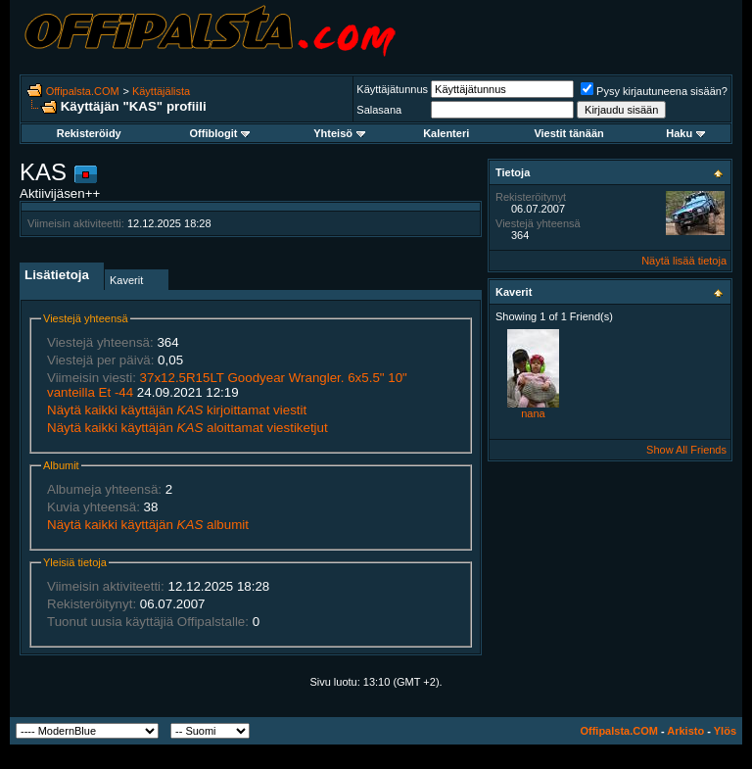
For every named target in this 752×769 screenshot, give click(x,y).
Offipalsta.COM (82, 91)
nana (532, 413)
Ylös (725, 731)
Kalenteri (446, 133)
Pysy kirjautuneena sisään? (654, 91)
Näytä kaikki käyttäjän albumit (148, 524)
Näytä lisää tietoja (684, 260)
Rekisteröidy (89, 133)
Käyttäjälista (161, 91)
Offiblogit (220, 133)
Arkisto (685, 731)
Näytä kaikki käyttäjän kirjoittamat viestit (176, 410)
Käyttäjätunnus (392, 89)
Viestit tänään (568, 133)
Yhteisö (339, 133)
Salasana (378, 110)
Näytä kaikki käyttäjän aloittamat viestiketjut (187, 427)
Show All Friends (686, 450)
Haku (685, 133)
